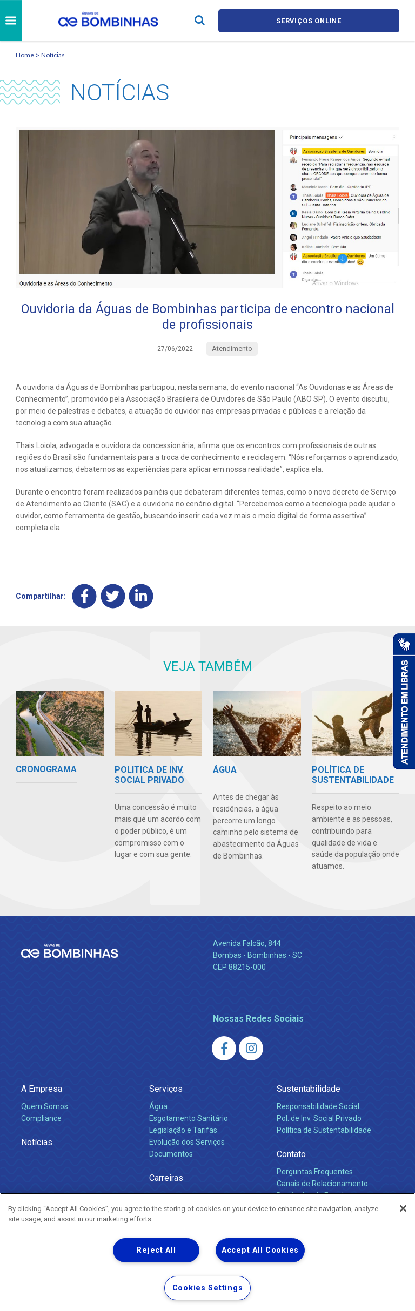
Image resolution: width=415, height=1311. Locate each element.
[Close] (403, 1208)
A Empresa (41, 1090)
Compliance (41, 1119)
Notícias (53, 55)
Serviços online (309, 21)
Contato (291, 1155)
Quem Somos (44, 1107)
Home (25, 55)
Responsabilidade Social (318, 1107)
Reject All (156, 1250)
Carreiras (166, 1179)
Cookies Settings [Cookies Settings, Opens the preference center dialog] (207, 1288)
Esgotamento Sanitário (188, 1119)
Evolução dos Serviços (187, 1143)
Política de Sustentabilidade (324, 1131)
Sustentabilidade (308, 1090)
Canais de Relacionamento (322, 1184)
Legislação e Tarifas (183, 1131)
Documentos (171, 1155)
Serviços (166, 1090)
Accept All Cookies (260, 1250)
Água (158, 1107)
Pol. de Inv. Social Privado (319, 1119)
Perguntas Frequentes (315, 1172)
